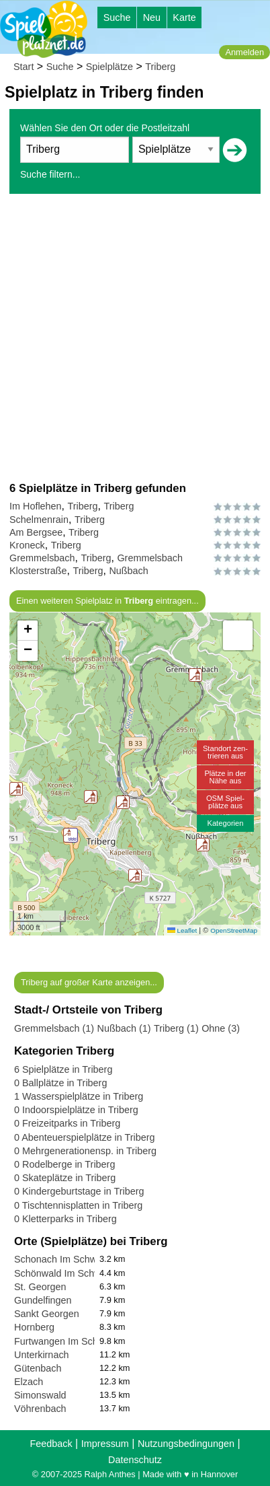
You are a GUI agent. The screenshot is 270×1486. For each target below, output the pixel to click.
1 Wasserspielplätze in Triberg (78, 1096)
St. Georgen (40, 1286)
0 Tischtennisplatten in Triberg (78, 1205)
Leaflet (182, 930)
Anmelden (244, 52)
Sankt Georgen (46, 1313)
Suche (117, 17)
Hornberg (34, 1327)
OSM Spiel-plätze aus (225, 802)
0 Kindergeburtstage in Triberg (79, 1191)
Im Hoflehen (35, 506)
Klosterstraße (38, 570)
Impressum (105, 1443)
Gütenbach (37, 1368)
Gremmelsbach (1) (54, 1028)
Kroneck (27, 545)
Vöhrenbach (40, 1408)
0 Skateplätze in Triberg (65, 1177)
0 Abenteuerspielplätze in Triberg (84, 1137)
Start (23, 66)
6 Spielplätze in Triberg (63, 1069)
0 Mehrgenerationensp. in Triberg (85, 1150)
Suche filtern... (50, 174)
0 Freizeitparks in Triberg (67, 1123)
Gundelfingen (43, 1300)
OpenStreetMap (233, 930)
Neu (152, 17)
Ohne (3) (220, 1028)
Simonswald (40, 1395)
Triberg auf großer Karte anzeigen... (89, 982)
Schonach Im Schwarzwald (72, 1259)
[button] (123, 802)
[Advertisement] (135, 337)
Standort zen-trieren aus (225, 752)
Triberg (160, 66)
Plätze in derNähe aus (225, 777)
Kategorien (225, 823)
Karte (184, 17)
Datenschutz (135, 1459)
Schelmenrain (39, 519)
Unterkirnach (41, 1354)
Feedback (51, 1443)
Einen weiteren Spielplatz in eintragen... (107, 601)
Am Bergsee (35, 532)
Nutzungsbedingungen (186, 1443)
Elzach (28, 1381)
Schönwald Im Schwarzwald (74, 1273)
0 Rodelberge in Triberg (64, 1164)
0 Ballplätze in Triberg (60, 1082)
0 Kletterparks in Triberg (65, 1218)
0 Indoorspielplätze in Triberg (76, 1109)
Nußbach (128, 570)
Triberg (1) (176, 1028)
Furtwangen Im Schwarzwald (76, 1341)
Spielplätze (109, 66)
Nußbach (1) (124, 1028)
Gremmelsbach (42, 558)
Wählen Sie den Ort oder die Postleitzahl (104, 127)
